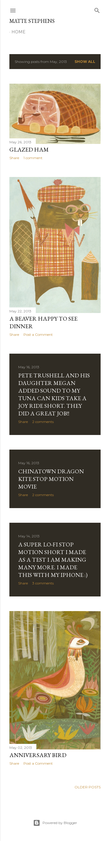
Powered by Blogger (55, 822)
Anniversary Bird (37, 755)
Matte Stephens (32, 21)
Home (18, 32)
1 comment (33, 158)
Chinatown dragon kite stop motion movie (51, 478)
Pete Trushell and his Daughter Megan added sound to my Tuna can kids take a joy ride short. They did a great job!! (54, 394)
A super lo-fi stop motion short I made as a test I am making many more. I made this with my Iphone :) (52, 560)
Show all (85, 61)
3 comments (43, 583)
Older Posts (88, 787)
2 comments (43, 421)
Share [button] (14, 158)
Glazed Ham (29, 149)
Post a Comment (38, 334)
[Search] (97, 9)
